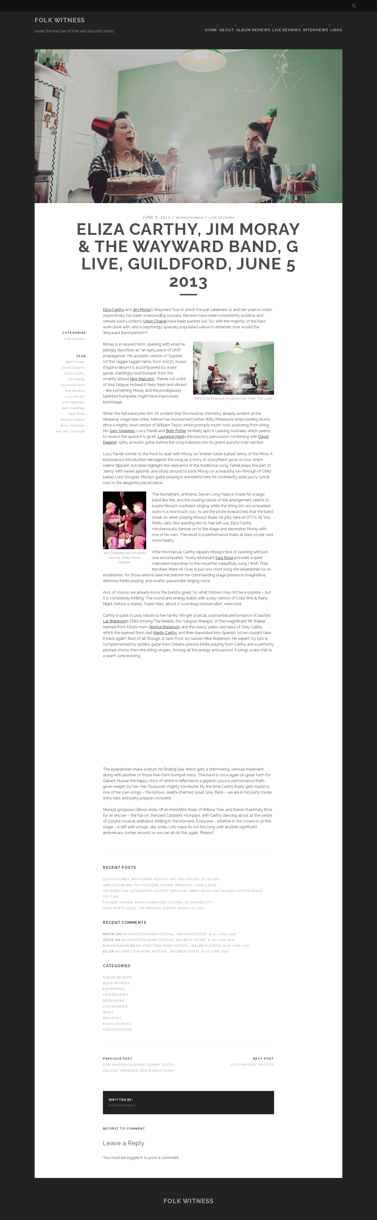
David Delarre (75, 353)
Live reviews (285, 20)
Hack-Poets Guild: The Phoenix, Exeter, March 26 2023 (154, 894)
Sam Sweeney (122, 416)
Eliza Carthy (113, 295)
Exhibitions (113, 974)
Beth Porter (176, 416)
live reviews (76, 376)
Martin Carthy (165, 618)
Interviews (314, 20)
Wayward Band (74, 405)
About (225, 20)
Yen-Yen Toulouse (71, 416)
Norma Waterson (164, 612)
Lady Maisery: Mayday (252, 1050)
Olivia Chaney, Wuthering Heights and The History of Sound (161, 864)
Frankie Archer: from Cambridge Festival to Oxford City (158, 888)
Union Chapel (155, 307)
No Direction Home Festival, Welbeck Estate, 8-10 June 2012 (179, 919)
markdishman (187, 203)
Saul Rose (224, 543)
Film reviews (115, 980)
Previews (112, 1003)
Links (337, 20)
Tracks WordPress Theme (168, 1214)
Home (207, 20)
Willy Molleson (74, 411)
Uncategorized (117, 1015)
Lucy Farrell (76, 382)
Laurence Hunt (171, 422)
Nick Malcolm (142, 364)
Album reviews (252, 20)
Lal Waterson (114, 606)
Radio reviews (117, 1009)
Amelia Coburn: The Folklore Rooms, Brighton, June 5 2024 (159, 870)
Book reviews (116, 969)
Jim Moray (142, 295)
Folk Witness (60, 20)
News (108, 998)
